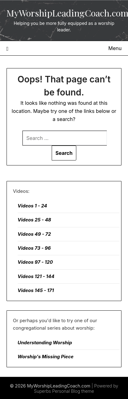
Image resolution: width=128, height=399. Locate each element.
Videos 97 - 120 (35, 262)
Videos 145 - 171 (36, 290)
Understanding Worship (45, 343)
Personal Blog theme (73, 391)
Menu (115, 48)
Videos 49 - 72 (34, 234)
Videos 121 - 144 (36, 276)
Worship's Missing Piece (46, 357)
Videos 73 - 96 (34, 248)
